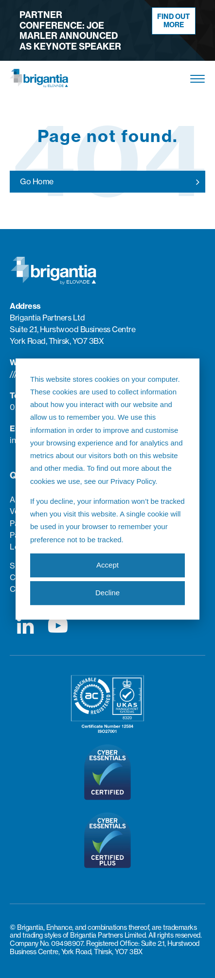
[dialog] (107, 489)
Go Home (37, 181)
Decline (107, 593)
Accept (107, 565)
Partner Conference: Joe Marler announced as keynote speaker (70, 31)
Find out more (173, 20)
